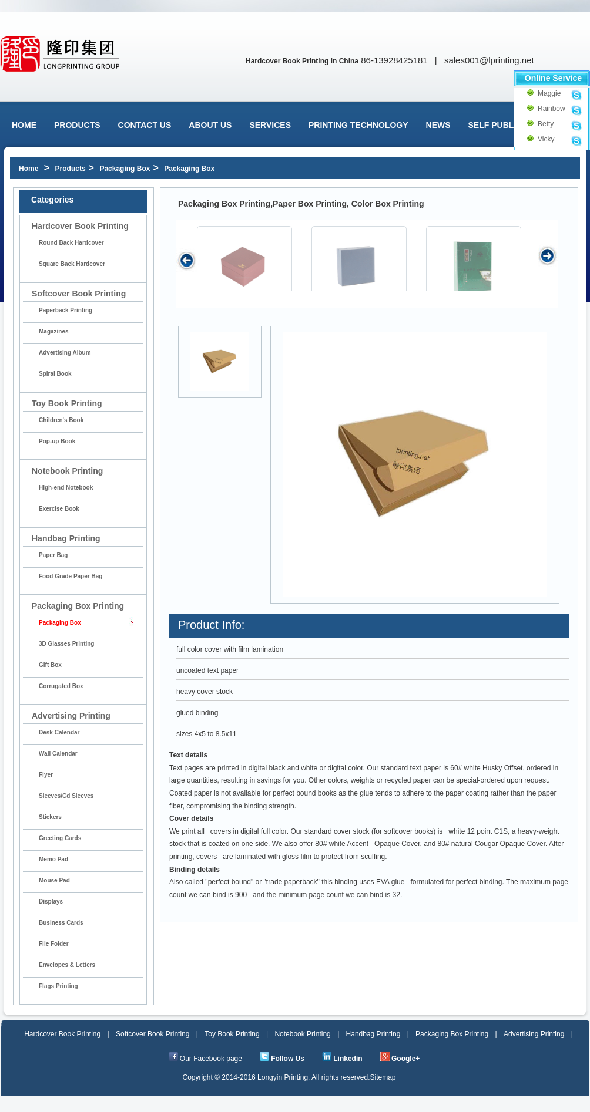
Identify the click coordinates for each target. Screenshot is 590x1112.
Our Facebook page (211, 1058)
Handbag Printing (373, 1034)
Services (270, 125)
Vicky (543, 139)
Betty (543, 124)
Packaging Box (124, 168)
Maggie (543, 93)
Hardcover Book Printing (62, 1034)
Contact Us (145, 125)
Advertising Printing (534, 1034)
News (438, 125)
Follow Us (287, 1058)
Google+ (405, 1058)
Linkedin (347, 1058)
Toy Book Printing (232, 1034)
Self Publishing (505, 125)
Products (77, 125)
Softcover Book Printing (152, 1034)
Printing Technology (358, 125)
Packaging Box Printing (451, 1034)
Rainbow (543, 109)
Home (24, 125)
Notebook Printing (302, 1034)
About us (210, 125)
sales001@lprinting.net (489, 60)
